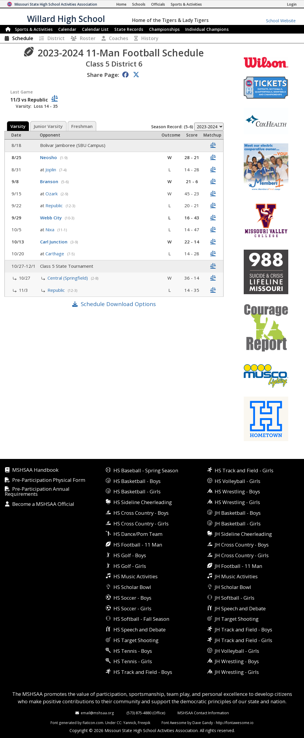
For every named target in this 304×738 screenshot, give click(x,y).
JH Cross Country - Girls (242, 555)
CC (119, 722)
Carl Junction (54, 242)
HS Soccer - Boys (132, 597)
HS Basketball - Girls (137, 491)
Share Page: (103, 74)
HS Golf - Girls (129, 566)
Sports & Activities (34, 29)
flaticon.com (93, 722)
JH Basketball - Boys (238, 512)
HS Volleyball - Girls (237, 481)
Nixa (50, 229)
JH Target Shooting (237, 618)
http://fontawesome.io (235, 722)
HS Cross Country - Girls (141, 523)
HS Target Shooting (136, 640)
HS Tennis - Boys (132, 650)
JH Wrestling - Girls (237, 672)
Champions (207, 29)
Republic (54, 205)
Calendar (67, 29)
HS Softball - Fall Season (141, 618)
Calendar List (95, 29)
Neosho (49, 157)
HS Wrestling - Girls (237, 502)
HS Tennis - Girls (132, 661)
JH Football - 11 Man (238, 566)
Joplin (51, 169)
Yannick (129, 722)
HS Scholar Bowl (132, 587)
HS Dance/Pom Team (137, 533)
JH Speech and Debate (240, 608)
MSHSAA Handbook (35, 470)
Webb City (51, 218)
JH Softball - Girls (234, 597)
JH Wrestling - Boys (237, 661)
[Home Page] (121, 4)
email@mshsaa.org (97, 712)
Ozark (52, 194)
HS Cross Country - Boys (141, 512)
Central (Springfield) (68, 278)
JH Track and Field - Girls (243, 640)
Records (128, 29)
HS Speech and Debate (139, 629)
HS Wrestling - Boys (237, 491)
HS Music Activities (135, 576)
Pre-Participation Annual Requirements (37, 491)
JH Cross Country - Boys (242, 544)
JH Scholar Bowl (233, 587)
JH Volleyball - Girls (237, 650)
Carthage (55, 253)
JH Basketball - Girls (238, 523)
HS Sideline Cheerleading (142, 502)
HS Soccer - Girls (132, 608)
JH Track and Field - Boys (243, 629)
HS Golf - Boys (129, 555)
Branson (49, 181)
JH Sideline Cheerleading (243, 533)
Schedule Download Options (118, 304)
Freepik (144, 722)
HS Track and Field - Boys (142, 672)
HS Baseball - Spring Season (145, 470)
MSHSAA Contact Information (203, 712)
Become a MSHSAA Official (43, 504)
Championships (164, 29)
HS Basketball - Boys (137, 481)
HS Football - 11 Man (137, 544)
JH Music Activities (236, 576)
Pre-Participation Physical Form (48, 480)
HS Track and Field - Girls (244, 470)
